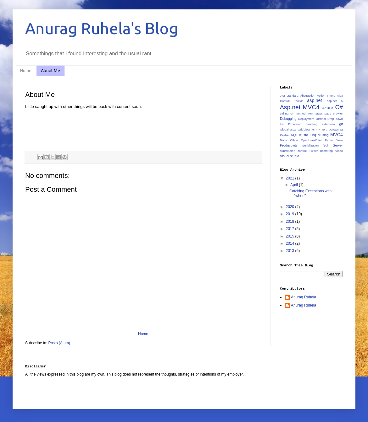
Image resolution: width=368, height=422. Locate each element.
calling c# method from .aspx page (305, 113)
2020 (290, 207)
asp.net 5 (335, 101)
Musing (323, 135)
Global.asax (288, 129)
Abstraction (307, 95)
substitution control (293, 150)
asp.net (314, 100)
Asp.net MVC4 (300, 107)
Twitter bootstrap (321, 150)
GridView (304, 129)
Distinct (321, 118)
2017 (290, 229)
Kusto (303, 135)
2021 (290, 178)
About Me (50, 70)
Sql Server (333, 145)
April (294, 185)
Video (339, 150)
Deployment (306, 118)
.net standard (289, 95)
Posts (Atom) (59, 343)
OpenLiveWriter (311, 140)
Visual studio (289, 156)
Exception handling (302, 124)
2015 (290, 236)
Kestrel (284, 135)
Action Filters (326, 95)
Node (283, 140)
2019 (290, 214)
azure (327, 107)
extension (328, 124)
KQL (294, 135)
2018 (290, 221)
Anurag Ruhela (303, 297)
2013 (290, 250)
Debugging (288, 118)
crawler (338, 113)
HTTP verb (319, 129)
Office (294, 140)
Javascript (336, 129)
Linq (312, 135)
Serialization (310, 145)
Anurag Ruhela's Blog (101, 28)
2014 (290, 243)
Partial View (334, 140)
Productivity (289, 145)
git (341, 124)
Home (25, 70)
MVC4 (336, 134)
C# (339, 107)
